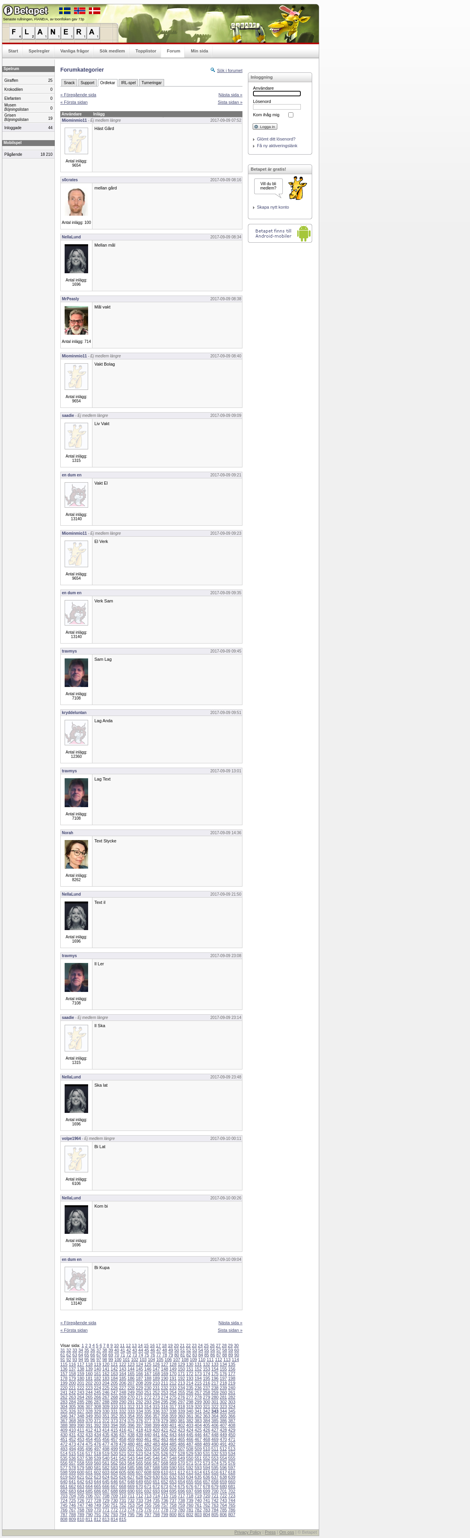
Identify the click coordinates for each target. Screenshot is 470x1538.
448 (215, 1434)
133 (215, 1364)
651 (156, 1481)
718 (189, 1495)
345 (231, 1411)
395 (122, 1425)
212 (172, 1383)
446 (198, 1434)
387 (231, 1420)
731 (122, 1500)
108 (184, 1359)
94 (80, 1359)
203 (97, 1383)
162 (105, 1373)
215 (198, 1383)
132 (206, 1364)
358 (164, 1416)
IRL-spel (128, 83)
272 (147, 1397)
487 (189, 1444)
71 (122, 1354)
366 (231, 1416)
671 (147, 1486)
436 (114, 1434)
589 (164, 1467)
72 (128, 1354)
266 (97, 1397)
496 (88, 1448)
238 (215, 1387)
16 (152, 1345)
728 (97, 1500)
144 (130, 1369)
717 (181, 1495)
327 (80, 1411)
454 (88, 1439)
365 (223, 1416)
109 (193, 1359)
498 (105, 1448)
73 (134, 1354)
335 (147, 1411)
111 (209, 1359)
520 (114, 1453)
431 (72, 1434)
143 (122, 1369)
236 (198, 1387)
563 (122, 1462)
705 (80, 1495)
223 (88, 1387)
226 (114, 1387)
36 (92, 1350)
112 (218, 1359)
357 (156, 1416)
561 (105, 1462)
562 (114, 1462)
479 (122, 1444)
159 (80, 1373)
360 (181, 1416)
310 (114, 1406)
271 (139, 1397)
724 (63, 1500)
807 (231, 1514)
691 (139, 1491)
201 (80, 1383)
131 (198, 1364)
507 (181, 1448)
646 (114, 1481)
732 (130, 1500)
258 (206, 1392)
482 (147, 1444)
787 (63, 1514)
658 (215, 1481)
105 (159, 1359)
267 (105, 1397)
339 (181, 1411)
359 (172, 1416)
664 (88, 1486)
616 (215, 1472)
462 (156, 1439)
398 (147, 1425)
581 (97, 1467)
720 (206, 1495)
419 (147, 1430)
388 (63, 1425)
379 (164, 1420)
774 (130, 1509)
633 (181, 1477)
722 (223, 1495)
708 (105, 1495)
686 (97, 1491)
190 (164, 1378)
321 (206, 1406)
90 (236, 1354)
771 (105, 1509)
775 (139, 1509)
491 (223, 1444)
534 (231, 1453)
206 (122, 1383)
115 (63, 1364)
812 (97, 1519)
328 (88, 1411)
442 (164, 1434)
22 (188, 1345)
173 (198, 1373)
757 (164, 1505)
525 (156, 1453)
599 (72, 1472)
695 (172, 1491)
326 (72, 1411)
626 (122, 1477)
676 (189, 1486)
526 (164, 1453)
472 (63, 1444)
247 (114, 1392)
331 (114, 1411)
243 (80, 1392)
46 (152, 1350)
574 (215, 1462)
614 (198, 1472)
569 (172, 1462)
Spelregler (39, 51)
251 (147, 1392)
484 (164, 1444)
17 (158, 1345)
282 (231, 1397)
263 (72, 1397)
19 (170, 1345)
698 (198, 1491)
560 (97, 1462)
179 (72, 1378)
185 (122, 1378)
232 (164, 1387)
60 (236, 1350)
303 (231, 1401)
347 (72, 1416)
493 (63, 1448)
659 (223, 1481)
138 (80, 1369)
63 (74, 1354)
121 (114, 1364)
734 (147, 1500)
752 (122, 1505)
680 (223, 1486)
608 (147, 1472)
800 (172, 1514)
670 (139, 1486)
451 (63, 1439)
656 (198, 1481)
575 (223, 1462)
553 (215, 1458)
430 (63, 1434)
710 (122, 1495)
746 (72, 1505)
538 (88, 1458)
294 (156, 1401)
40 (116, 1350)
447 (206, 1434)
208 (139, 1383)
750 (105, 1505)
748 (88, 1505)
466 (189, 1439)
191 (172, 1378)
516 (80, 1453)
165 (130, 1373)
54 (200, 1350)
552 (206, 1458)
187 (139, 1378)
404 (198, 1425)
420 (156, 1430)
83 (194, 1354)
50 (176, 1350)
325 (63, 1411)
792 (105, 1514)
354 (130, 1416)
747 (80, 1505)
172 (189, 1373)
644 (97, 1481)
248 (122, 1392)
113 (226, 1359)
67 (98, 1354)
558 (80, 1462)
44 (140, 1350)
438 (130, 1434)
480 (130, 1444)
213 (181, 1383)
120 (105, 1364)
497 (97, 1448)
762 (206, 1505)
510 (206, 1448)
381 (181, 1420)
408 (231, 1425)
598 (63, 1472)
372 (105, 1420)
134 (223, 1364)
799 (164, 1514)
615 (206, 1472)
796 (139, 1514)
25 (206, 1345)
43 (134, 1350)
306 (80, 1406)
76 (152, 1354)
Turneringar (151, 83)
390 (80, 1425)
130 (189, 1364)
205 (114, 1383)
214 (189, 1383)
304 (63, 1406)
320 (198, 1406)
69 (110, 1354)
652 (164, 1481)
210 (156, 1383)
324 (231, 1406)
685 (88, 1491)
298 (189, 1401)
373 (114, 1420)
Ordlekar (107, 83)
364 (215, 1416)
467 (198, 1439)
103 (142, 1359)
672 (156, 1486)
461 (147, 1439)
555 (231, 1458)
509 (198, 1448)
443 (172, 1434)
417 (130, 1430)
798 (156, 1514)
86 (212, 1354)
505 (164, 1448)
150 (181, 1369)
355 (139, 1416)
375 (130, 1420)
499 (114, 1448)
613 (189, 1472)
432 (80, 1434)
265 (88, 1397)
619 (63, 1477)
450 (231, 1434)
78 (164, 1354)
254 (172, 1392)
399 (156, 1425)
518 (97, 1453)
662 (72, 1486)
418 (139, 1430)
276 (181, 1397)
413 (97, 1430)
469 (215, 1439)
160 (88, 1373)
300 (206, 1401)
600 (80, 1472)
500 (122, 1448)
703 (63, 1495)
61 (62, 1354)
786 (231, 1509)
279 (206, 1397)
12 (128, 1345)
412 (88, 1430)
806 (223, 1514)
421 (164, 1430)
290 (122, 1401)
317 (172, 1406)
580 (88, 1467)
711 (130, 1495)
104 (151, 1359)
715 (164, 1495)
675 (181, 1486)
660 (231, 1481)
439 (139, 1434)
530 (198, 1453)
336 (156, 1411)
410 (72, 1430)
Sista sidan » (230, 102)
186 (130, 1378)
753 (130, 1505)
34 (80, 1350)
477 (105, 1444)
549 (181, 1458)
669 (130, 1486)
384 (206, 1420)
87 (218, 1354)
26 (212, 1345)
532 (215, 1453)
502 (139, 1448)
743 (223, 1500)
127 (164, 1364)
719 (198, 1495)
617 (223, 1472)
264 (80, 1397)
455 (97, 1439)
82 (188, 1354)
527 (172, 1453)
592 (189, 1467)
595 (215, 1467)
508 (189, 1448)
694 (164, 1491)
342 (206, 1411)
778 (164, 1509)
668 (122, 1486)
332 (122, 1411)
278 (198, 1397)
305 (72, 1406)
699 (206, 1491)
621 (80, 1477)
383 (198, 1420)
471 (231, 1439)
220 (63, 1387)
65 (86, 1354)
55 (206, 1350)
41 (122, 1350)
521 (122, 1453)
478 (114, 1444)
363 (206, 1416)
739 (189, 1500)
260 (223, 1392)
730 (114, 1500)
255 (181, 1392)
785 (223, 1509)
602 (97, 1472)
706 (88, 1495)
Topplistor (146, 51)
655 (189, 1481)
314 (147, 1406)
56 (212, 1350)
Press (270, 1532)
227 (122, 1387)
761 (198, 1505)
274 (164, 1397)
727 (88, 1500)
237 (206, 1387)
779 (172, 1509)
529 (189, 1453)
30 (236, 1345)
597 (231, 1467)
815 (122, 1519)
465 (181, 1439)
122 (122, 1364)
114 (235, 1359)
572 (198, 1462)
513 (231, 1448)
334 (139, 1411)
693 (156, 1491)
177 (231, 1373)
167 (147, 1373)
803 (198, 1514)
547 (164, 1458)
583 (114, 1467)
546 (156, 1458)
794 (122, 1514)
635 (198, 1477)
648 (130, 1481)
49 (170, 1350)
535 (63, 1458)
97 (98, 1359)
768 (80, 1509)
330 (105, 1411)
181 (88, 1378)
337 (164, 1411)
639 (231, 1477)
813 (105, 1519)
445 (189, 1434)
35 (86, 1350)
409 (63, 1430)
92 (68, 1359)
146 (147, 1369)
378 (156, 1420)
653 (172, 1481)
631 (164, 1477)
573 (206, 1462)
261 (231, 1392)
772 (114, 1509)
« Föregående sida (78, 94)
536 (72, 1458)
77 (158, 1354)
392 (97, 1425)
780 (181, 1509)
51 (182, 1350)
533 (223, 1453)
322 (215, 1406)
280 (215, 1397)
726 (80, 1500)
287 (97, 1401)
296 (172, 1401)
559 (88, 1462)
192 (181, 1378)
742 (215, 1500)
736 (164, 1500)
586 (139, 1467)
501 (130, 1448)
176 (223, 1373)
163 (114, 1373)
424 (189, 1430)
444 (181, 1434)
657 (206, 1481)
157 (63, 1373)
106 (168, 1359)
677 (198, 1486)
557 (72, 1462)
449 (223, 1434)
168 (156, 1373)
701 (223, 1491)
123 (130, 1364)
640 (63, 1481)
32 (68, 1350)
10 (116, 1345)
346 (63, 1416)
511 (215, 1448)
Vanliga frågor (74, 51)
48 (164, 1350)
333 (130, 1411)
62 (68, 1354)
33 (74, 1350)
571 (189, 1462)
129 (181, 1364)
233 (172, 1387)
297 (181, 1401)
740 (198, 1500)
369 (80, 1420)
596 (223, 1467)
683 (72, 1491)
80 (176, 1354)
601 (88, 1472)
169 (164, 1373)
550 (189, 1458)
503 (147, 1448)
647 (122, 1481)
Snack (69, 83)
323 (223, 1406)
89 (230, 1354)
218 (223, 1383)
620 (72, 1477)
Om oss (286, 1532)
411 (80, 1430)
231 (156, 1387)
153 (206, 1369)
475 (88, 1444)
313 (139, 1406)
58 (224, 1350)
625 (114, 1477)
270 (130, 1397)
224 (97, 1387)
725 (72, 1500)
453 (80, 1439)
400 (164, 1425)
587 (147, 1467)
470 (223, 1439)
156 (231, 1369)
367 (63, 1420)
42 (128, 1350)
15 (146, 1345)
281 (223, 1397)
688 (114, 1491)
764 (223, 1505)
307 (88, 1406)
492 (231, 1444)
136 (63, 1369)
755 (147, 1505)
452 (72, 1439)
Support (87, 83)
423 (181, 1430)
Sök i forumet (229, 70)
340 (189, 1411)
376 (139, 1420)
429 (231, 1430)
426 (206, 1430)
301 (215, 1401)
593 (198, 1467)
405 (206, 1425)
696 (181, 1491)
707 (97, 1495)
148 (164, 1369)
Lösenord (262, 101)
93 (74, 1359)
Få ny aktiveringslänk (277, 145)
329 (97, 1411)
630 (156, 1477)
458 (122, 1439)
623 (97, 1477)
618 (231, 1472)
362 (198, 1416)
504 (156, 1448)
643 (88, 1481)
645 (105, 1481)
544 (139, 1458)
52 (188, 1350)
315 (156, 1406)
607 (139, 1472)
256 (189, 1392)
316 (164, 1406)
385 (215, 1420)
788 (72, 1514)
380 (172, 1420)
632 (172, 1477)
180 (80, 1378)
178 (63, 1378)
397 (139, 1425)
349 (88, 1416)
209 (147, 1383)
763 (215, 1505)
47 (158, 1350)
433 (88, 1434)
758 (172, 1505)
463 (164, 1439)
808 (63, 1519)
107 (176, 1359)
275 (172, 1397)
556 (63, 1462)
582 (105, 1467)
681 (231, 1486)
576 (231, 1462)
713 (147, 1495)
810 (80, 1519)
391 (88, 1425)
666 (105, 1486)
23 (194, 1345)
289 (114, 1401)
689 (122, 1491)
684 (80, 1491)
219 (231, 1383)
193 (189, 1378)
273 (156, 1397)
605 (122, 1472)
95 (86, 1359)
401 (172, 1425)
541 (114, 1458)
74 (140, 1354)
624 (105, 1477)
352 (114, 1416)
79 (170, 1354)
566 (147, 1462)
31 (62, 1350)
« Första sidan (74, 102)
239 (223, 1387)
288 (105, 1401)
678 (206, 1486)
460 (139, 1439)
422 (172, 1430)
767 (72, 1509)
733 (139, 1500)
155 (223, 1369)
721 (215, 1495)
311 (122, 1406)
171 (181, 1373)
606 (130, 1472)
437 (122, 1434)
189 (156, 1378)
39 (110, 1350)
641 (72, 1481)
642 (80, 1481)
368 (72, 1420)
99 (110, 1359)
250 (139, 1392)
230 (147, 1387)
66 (92, 1354)
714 (156, 1495)
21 (182, 1345)
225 (105, 1387)
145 (139, 1369)
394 (114, 1425)
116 (72, 1364)
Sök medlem (112, 51)
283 (63, 1401)
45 (146, 1350)
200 (72, 1383)
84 (200, 1354)
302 (223, 1401)
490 (215, 1444)
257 (198, 1392)
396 (130, 1425)
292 (139, 1401)
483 (156, 1444)
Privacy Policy (247, 1532)
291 (130, 1401)
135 (231, 1364)
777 (156, 1509)
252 (156, 1392)
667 (114, 1486)
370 (88, 1420)
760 (189, 1505)
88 (224, 1354)
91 (62, 1359)
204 (105, 1383)
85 (206, 1354)
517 (88, 1453)
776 (147, 1509)
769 (88, 1509)
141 (105, 1369)
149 (172, 1369)
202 (88, 1383)
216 (206, 1383)
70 (116, 1354)
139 (88, 1369)
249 (130, 1392)
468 (206, 1439)
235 (189, 1387)
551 (198, 1458)
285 (80, 1401)
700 (215, 1491)
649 (139, 1481)
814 (114, 1519)
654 (181, 1481)
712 (139, 1495)
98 (104, 1359)
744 (231, 1500)
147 (156, 1369)
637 (215, 1477)
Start (13, 51)
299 (198, 1401)
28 (224, 1345)
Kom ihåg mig (266, 114)
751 (114, 1505)
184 (114, 1378)
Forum (173, 51)
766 (63, 1509)
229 (139, 1387)
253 (164, 1392)
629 (147, 1477)
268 (114, 1397)
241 (63, 1392)
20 (176, 1345)
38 (104, 1350)
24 (200, 1345)
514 (63, 1453)
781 (189, 1509)
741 (206, 1500)
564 (130, 1462)
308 (97, 1406)
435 (105, 1434)
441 (156, 1434)
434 (97, 1434)
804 (206, 1514)
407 (223, 1425)
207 (130, 1383)
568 (164, 1462)
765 (231, 1505)
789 (80, 1514)
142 (114, 1369)
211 (164, 1383)
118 (88, 1364)
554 (223, 1458)
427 (215, 1430)
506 (172, 1448)
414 (105, 1430)
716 (172, 1495)
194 (198, 1378)
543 (130, 1458)
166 (139, 1373)
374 (122, 1420)
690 (130, 1491)
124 (139, 1364)
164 (122, 1373)
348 (80, 1416)
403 (189, 1425)
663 (80, 1486)
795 (130, 1514)
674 (172, 1486)
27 (218, 1345)
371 (97, 1420)
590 (172, 1467)
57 (218, 1350)
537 (80, 1458)
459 (130, 1439)
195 (206, 1378)
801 (181, 1514)
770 (97, 1509)
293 (147, 1401)
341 (198, 1411)
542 (122, 1458)
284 (72, 1401)
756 (156, 1505)
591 (181, 1467)
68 (104, 1354)
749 (97, 1505)
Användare (263, 88)
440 (147, 1434)
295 (164, 1401)
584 (122, 1467)
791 (97, 1514)
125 (147, 1364)
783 (206, 1509)
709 (114, 1495)
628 (139, 1477)
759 (181, 1505)
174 (206, 1373)
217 (215, 1383)
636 (206, 1477)
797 (147, 1514)
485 (172, 1444)
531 (206, 1453)
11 (122, 1345)
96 (92, 1359)
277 (189, 1397)
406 (215, 1425)
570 (181, 1462)
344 (223, 1411)
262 (63, 1397)
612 (181, 1472)
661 (63, 1486)
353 (122, 1416)
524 (147, 1453)
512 (223, 1448)
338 (172, 1411)
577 (63, 1467)
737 (172, 1500)
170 (172, 1373)
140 (97, 1369)
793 (114, 1514)
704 (72, 1495)
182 (97, 1378)
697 (189, 1491)
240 (231, 1387)
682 (63, 1491)
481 (139, 1444)
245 (97, 1392)
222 (80, 1387)
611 (172, 1472)
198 (231, 1378)
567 (156, 1462)
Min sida (199, 51)
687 (105, 1491)
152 (198, 1369)
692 (147, 1491)
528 (181, 1453)
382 (189, 1420)
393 (105, 1425)
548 (172, 1458)
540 (105, 1458)
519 (105, 1453)
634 (189, 1477)
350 (97, 1416)
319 (189, 1406)
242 (72, 1392)
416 (122, 1430)
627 (130, 1477)
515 (72, 1453)
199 (63, 1383)
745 (63, 1505)
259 (215, 1392)
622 (88, 1477)
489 (206, 1444)
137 (72, 1369)
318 (181, 1406)
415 (114, 1430)
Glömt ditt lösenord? (276, 139)
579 (80, 1467)
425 (198, 1430)
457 (114, 1439)
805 (215, 1514)
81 (182, 1354)
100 (117, 1359)
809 (72, 1519)
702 (231, 1491)
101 (126, 1359)
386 (223, 1420)
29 (230, 1345)
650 (147, 1481)
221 (72, 1387)
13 (134, 1345)
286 (88, 1401)
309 (105, 1406)
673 (164, 1486)
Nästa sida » (230, 94)
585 (130, 1467)
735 (156, 1500)
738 (181, 1500)
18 (164, 1345)
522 (130, 1453)
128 (172, 1364)
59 (230, 1350)
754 (139, 1505)
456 (105, 1439)
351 (105, 1416)
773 (122, 1509)
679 (215, 1486)
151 (189, 1369)
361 (189, 1416)
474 (80, 1444)
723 (231, 1495)
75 (146, 1354)
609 (156, 1472)
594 (206, 1467)
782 (198, 1509)
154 (215, 1369)
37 (98, 1350)
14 (140, 1345)
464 (172, 1439)
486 (181, 1444)
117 (80, 1364)
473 (72, 1444)
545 (147, 1458)
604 (114, 1472)
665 (97, 1486)
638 (223, 1477)
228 (130, 1387)
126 (156, 1364)
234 (181, 1387)
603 (105, 1472)
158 (72, 1373)
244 (88, 1392)
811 (88, 1519)
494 (72, 1448)
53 (194, 1350)
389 (72, 1425)
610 (164, 1472)
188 (147, 1378)
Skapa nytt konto (273, 207)
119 (97, 1364)
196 (215, 1378)
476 (97, 1444)
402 (181, 1425)
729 (105, 1500)
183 (105, 1378)
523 (139, 1453)
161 (97, 1373)
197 (223, 1378)
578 (72, 1467)
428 (223, 1430)
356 (147, 1416)
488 (198, 1444)
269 (122, 1397)
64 (80, 1354)
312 (130, 1406)
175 (215, 1373)
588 (156, 1467)
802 (189, 1514)
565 (139, 1462)
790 (88, 1514)
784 (215, 1509)
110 (201, 1359)
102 (134, 1359)
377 (147, 1420)
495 (80, 1448)
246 (105, 1392)
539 (97, 1458)
